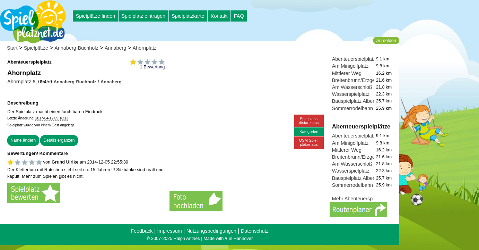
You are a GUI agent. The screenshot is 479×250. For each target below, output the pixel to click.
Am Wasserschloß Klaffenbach (366, 87)
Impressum (169, 231)
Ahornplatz (145, 48)
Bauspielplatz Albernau (357, 101)
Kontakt (219, 16)
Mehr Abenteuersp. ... (356, 198)
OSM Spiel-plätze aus (309, 142)
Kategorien (308, 132)
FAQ (239, 16)
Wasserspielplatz (350, 94)
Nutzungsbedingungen (211, 231)
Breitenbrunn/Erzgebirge (359, 80)
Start (12, 48)
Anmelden (386, 40)
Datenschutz (255, 231)
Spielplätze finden (95, 16)
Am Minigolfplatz (350, 66)
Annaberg (115, 48)
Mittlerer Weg (347, 73)
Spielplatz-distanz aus (309, 121)
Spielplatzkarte (188, 16)
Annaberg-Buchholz (76, 48)
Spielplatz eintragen (143, 16)
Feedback (142, 231)
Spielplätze (36, 48)
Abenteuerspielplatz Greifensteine (369, 59)
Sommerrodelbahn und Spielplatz (369, 108)
